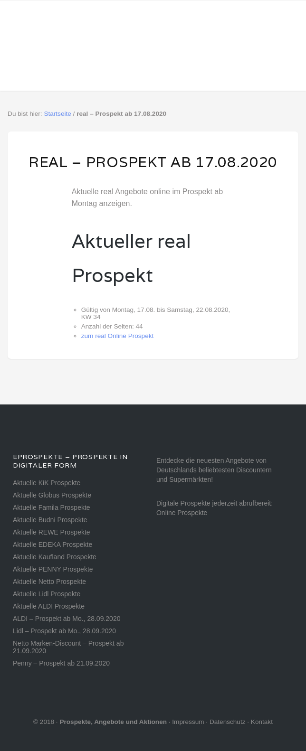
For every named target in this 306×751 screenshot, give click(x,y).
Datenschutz (228, 721)
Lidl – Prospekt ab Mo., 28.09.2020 (64, 631)
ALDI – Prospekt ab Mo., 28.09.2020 (66, 618)
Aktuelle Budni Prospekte (50, 520)
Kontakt (262, 721)
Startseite (57, 113)
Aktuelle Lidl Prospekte (46, 594)
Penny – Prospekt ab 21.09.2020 (61, 663)
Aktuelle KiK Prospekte (46, 483)
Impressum (188, 721)
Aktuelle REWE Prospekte (51, 532)
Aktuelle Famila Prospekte (51, 507)
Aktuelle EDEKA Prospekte (52, 544)
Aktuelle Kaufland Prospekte (54, 557)
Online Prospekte (181, 512)
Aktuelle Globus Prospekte (52, 495)
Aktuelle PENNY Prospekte (53, 569)
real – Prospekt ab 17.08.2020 (153, 162)
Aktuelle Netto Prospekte (49, 581)
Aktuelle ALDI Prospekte (49, 606)
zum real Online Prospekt (117, 335)
